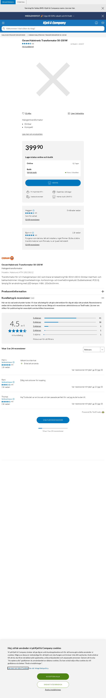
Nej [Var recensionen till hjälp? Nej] (98, 370)
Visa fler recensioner (53, 420)
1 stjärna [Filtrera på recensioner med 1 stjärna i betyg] (36, 334)
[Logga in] (96, 22)
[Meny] (3, 23)
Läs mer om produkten (32, 134)
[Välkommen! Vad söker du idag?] (54, 28)
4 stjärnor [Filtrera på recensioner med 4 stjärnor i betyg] (37, 322)
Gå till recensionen (32, 220)
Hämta (53, 182)
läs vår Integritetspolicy (38, 668)
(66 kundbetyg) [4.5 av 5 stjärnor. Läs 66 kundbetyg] (28, 47)
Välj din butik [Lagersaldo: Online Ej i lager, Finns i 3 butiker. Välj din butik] (32, 172)
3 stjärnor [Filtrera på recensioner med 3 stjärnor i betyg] (37, 326)
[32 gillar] (26, 113)
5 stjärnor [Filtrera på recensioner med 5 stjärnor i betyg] (37, 318)
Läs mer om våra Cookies (18, 668)
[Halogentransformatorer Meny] (27, 35)
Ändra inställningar (53, 690)
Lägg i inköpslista (76, 113)
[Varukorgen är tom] (103, 22)
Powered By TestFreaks (93, 412)
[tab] (8, 2)
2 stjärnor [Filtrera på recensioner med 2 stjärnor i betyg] (37, 330)
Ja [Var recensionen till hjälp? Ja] (93, 370)
